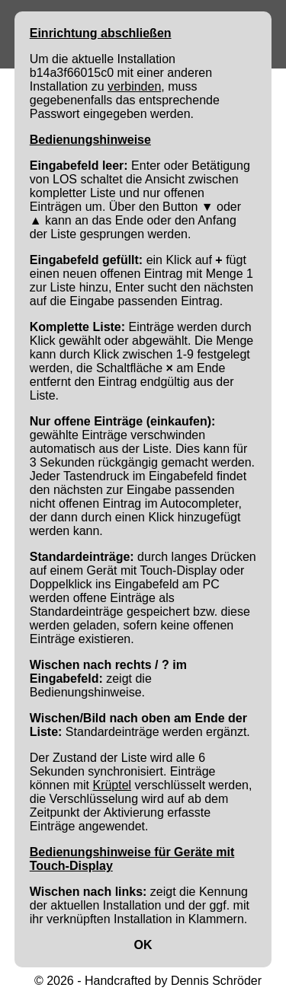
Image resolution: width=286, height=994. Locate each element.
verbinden (134, 86)
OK (143, 944)
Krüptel (111, 785)
